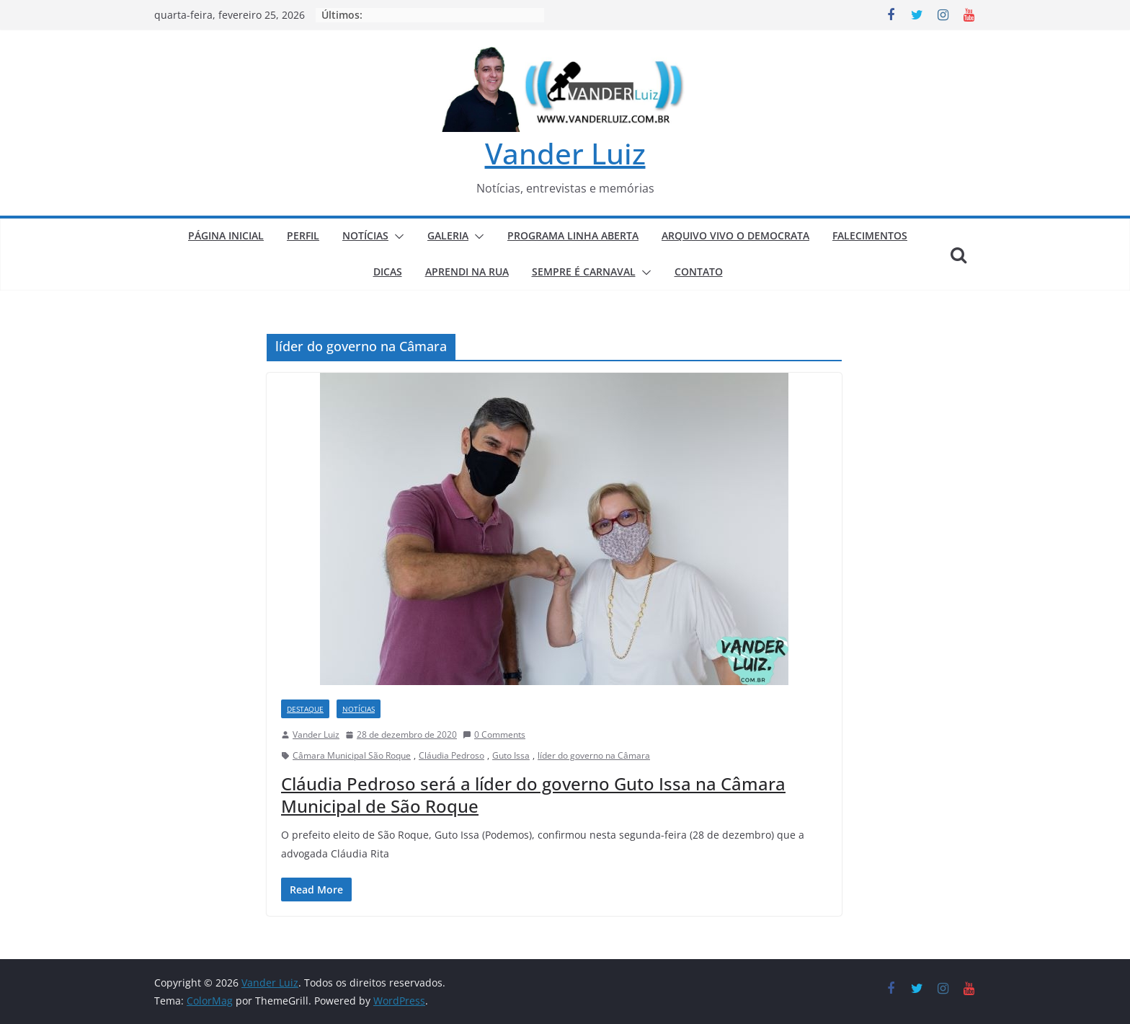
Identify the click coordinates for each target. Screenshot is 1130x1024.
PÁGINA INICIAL (226, 235)
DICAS (387, 271)
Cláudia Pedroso (451, 755)
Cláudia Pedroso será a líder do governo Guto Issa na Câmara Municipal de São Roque (533, 795)
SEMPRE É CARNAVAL (584, 271)
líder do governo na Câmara (594, 755)
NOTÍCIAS (365, 235)
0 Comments (494, 734)
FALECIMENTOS (869, 235)
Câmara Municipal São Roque (352, 755)
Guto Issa (511, 755)
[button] (396, 236)
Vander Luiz (565, 153)
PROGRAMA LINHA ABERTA (573, 235)
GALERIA (447, 235)
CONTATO (699, 271)
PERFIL (303, 235)
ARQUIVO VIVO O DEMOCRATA (735, 235)
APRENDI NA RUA (467, 271)
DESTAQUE (305, 709)
